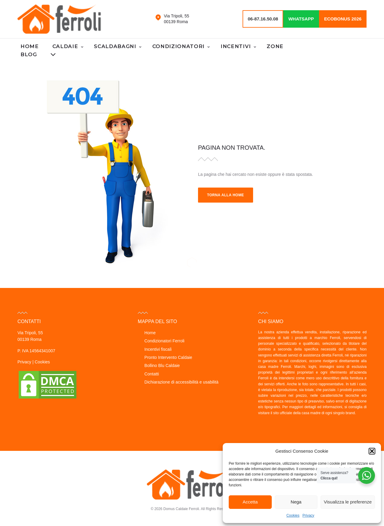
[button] (372, 451)
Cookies (292, 515)
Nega (296, 501)
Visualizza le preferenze (348, 501)
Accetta (250, 501)
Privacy (308, 515)
